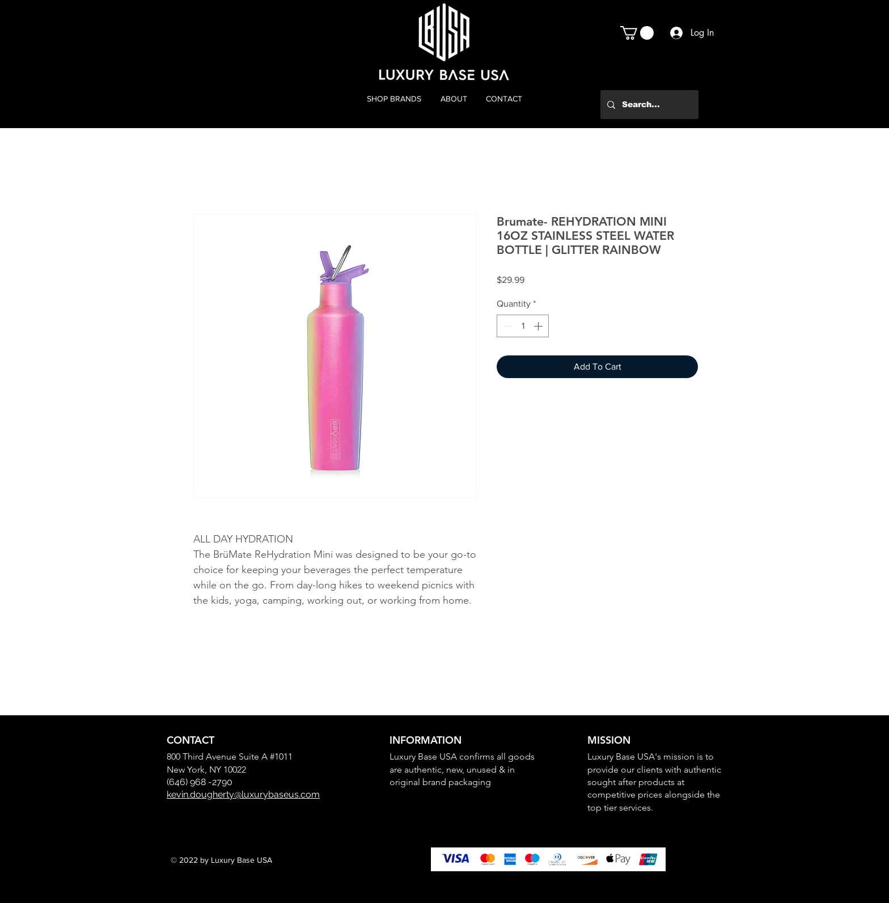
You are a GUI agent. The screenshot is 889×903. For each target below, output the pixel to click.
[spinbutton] (522, 326)
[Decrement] (506, 326)
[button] (637, 33)
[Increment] (539, 326)
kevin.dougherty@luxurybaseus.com (243, 794)
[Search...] (648, 104)
